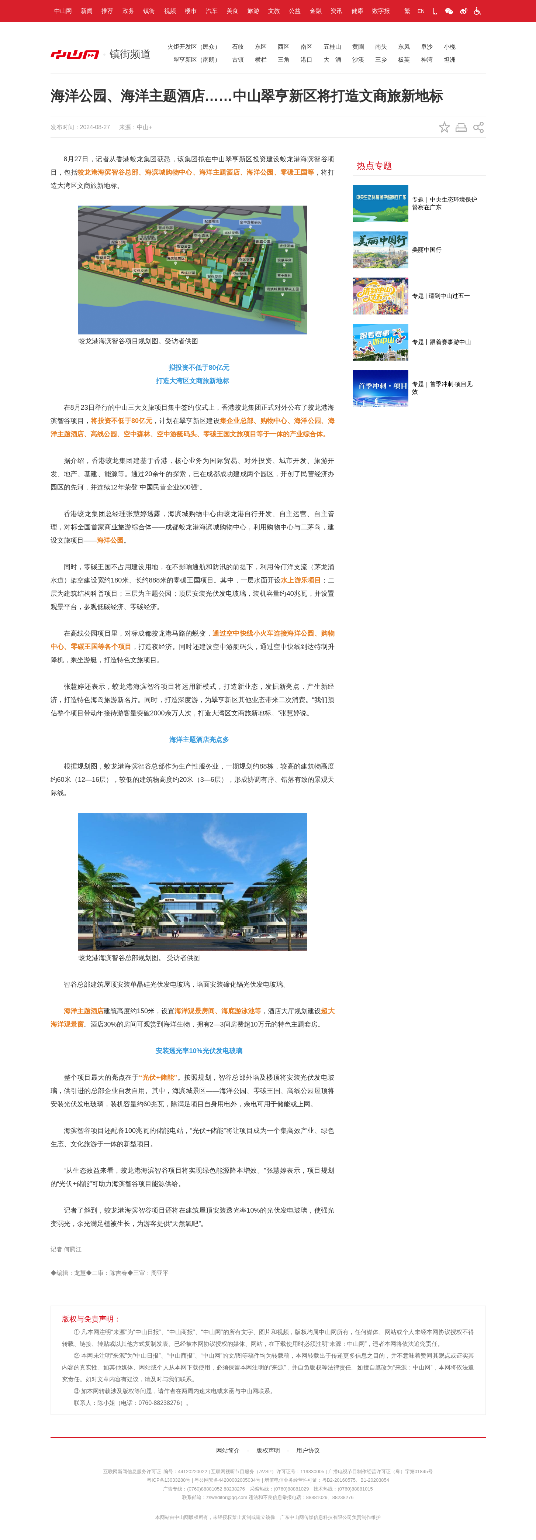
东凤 (404, 47)
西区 (284, 47)
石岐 (238, 47)
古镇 (238, 59)
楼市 (191, 11)
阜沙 (427, 47)
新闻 (87, 11)
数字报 (381, 11)
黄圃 (358, 47)
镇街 (149, 11)
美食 (232, 11)
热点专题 (374, 166)
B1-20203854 (374, 1480)
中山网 (63, 11)
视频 (170, 11)
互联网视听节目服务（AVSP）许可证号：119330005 (267, 1471)
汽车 (212, 11)
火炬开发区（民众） (194, 47)
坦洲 (450, 59)
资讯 (336, 11)
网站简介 (228, 1450)
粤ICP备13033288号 (169, 1480)
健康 (357, 11)
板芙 (404, 59)
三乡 (381, 59)
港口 (306, 59)
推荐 (107, 11)
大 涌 (332, 59)
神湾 (427, 59)
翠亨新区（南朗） (194, 59)
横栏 (261, 59)
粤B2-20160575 (339, 1480)
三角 (284, 59)
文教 (274, 11)
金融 (316, 11)
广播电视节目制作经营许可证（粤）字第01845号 (380, 1471)
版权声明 (268, 1450)
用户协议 (308, 1450)
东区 (261, 47)
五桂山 (332, 47)
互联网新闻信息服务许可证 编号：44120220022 (155, 1471)
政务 (128, 11)
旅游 (253, 11)
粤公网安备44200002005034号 (227, 1480)
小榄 (450, 47)
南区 (306, 47)
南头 (381, 47)
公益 (295, 11)
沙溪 (358, 59)
